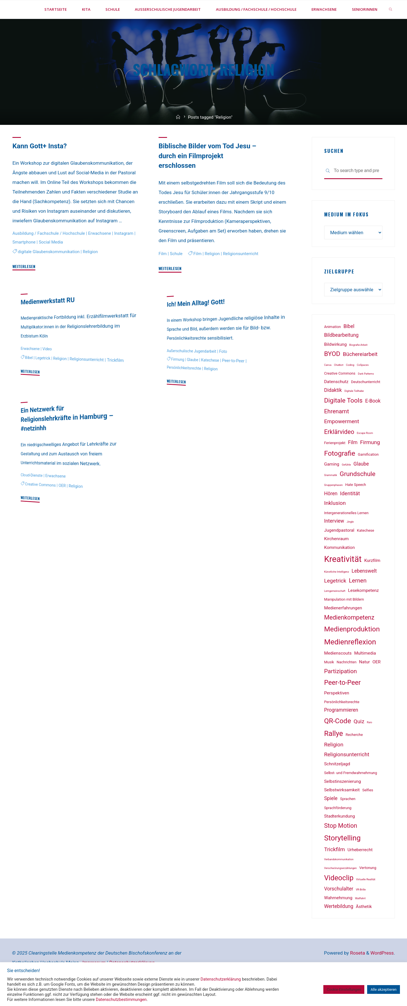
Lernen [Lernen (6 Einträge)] (358, 600)
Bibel (29, 376)
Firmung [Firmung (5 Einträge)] (370, 461)
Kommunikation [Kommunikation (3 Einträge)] (339, 567)
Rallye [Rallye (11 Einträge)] (333, 753)
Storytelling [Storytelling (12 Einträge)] (342, 857)
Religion (91, 269)
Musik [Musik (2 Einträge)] (329, 681)
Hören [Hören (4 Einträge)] (330, 513)
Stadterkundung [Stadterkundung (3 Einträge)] (339, 835)
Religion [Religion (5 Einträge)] (333, 764)
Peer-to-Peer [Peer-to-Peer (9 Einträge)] (342, 702)
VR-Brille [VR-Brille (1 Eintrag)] (361, 908)
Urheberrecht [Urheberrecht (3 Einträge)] (360, 869)
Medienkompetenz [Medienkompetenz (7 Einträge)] (349, 636)
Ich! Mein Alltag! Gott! (196, 321)
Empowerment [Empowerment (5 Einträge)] (341, 441)
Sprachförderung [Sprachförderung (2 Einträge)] (338, 827)
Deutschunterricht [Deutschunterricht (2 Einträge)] (365, 401)
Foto (224, 369)
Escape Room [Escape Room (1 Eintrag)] (365, 452)
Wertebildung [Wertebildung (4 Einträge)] (338, 925)
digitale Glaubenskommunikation (49, 269)
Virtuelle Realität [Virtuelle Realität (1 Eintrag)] (365, 898)
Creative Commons (41, 503)
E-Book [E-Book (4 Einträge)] (372, 420)
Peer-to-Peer (234, 379)
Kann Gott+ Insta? (40, 164)
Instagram (126, 251)
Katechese (211, 378)
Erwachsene (101, 251)
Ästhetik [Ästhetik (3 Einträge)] (364, 925)
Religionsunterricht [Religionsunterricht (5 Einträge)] (346, 773)
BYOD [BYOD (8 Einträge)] (332, 373)
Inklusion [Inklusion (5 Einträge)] (335, 522)
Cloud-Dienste (32, 493)
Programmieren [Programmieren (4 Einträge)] (341, 729)
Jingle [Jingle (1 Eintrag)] (350, 540)
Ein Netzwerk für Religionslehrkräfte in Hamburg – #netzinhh (65, 436)
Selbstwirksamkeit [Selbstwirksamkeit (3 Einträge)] (342, 809)
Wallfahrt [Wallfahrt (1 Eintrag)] (360, 917)
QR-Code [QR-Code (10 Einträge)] (337, 740)
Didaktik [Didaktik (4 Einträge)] (333, 409)
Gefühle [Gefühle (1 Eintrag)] (346, 483)
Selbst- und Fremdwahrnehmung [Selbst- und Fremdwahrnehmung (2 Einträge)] (350, 792)
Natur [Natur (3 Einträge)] (364, 681)
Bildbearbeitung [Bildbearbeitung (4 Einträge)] (341, 354)
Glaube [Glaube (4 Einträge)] (361, 483)
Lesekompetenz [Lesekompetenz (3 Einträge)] (363, 609)
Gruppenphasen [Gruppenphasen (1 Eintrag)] (333, 504)
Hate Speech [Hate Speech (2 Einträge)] (355, 504)
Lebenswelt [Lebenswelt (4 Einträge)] (364, 590)
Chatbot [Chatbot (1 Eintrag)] (338, 384)
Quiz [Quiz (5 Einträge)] (359, 740)
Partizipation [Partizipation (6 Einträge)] (340, 690)
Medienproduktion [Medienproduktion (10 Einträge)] (352, 648)
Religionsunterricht (242, 271)
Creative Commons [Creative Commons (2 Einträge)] (339, 392)
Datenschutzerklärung (221, 979)
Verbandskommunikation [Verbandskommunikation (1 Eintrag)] (339, 878)
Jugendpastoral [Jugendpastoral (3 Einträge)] (339, 549)
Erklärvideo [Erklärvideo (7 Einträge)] (339, 451)
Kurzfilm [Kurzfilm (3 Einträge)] (372, 579)
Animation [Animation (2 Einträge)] (332, 346)
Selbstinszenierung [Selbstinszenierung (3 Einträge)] (342, 800)
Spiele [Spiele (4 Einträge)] (330, 818)
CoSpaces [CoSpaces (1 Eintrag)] (363, 384)
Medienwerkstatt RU (48, 319)
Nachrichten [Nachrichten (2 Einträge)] (346, 681)
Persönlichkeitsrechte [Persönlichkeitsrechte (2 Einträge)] (342, 721)
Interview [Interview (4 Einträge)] (334, 540)
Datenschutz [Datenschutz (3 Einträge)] (336, 401)
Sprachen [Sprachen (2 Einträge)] (347, 818)
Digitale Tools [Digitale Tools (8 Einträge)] (343, 419)
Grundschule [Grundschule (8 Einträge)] (358, 493)
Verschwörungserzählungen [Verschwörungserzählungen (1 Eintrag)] (340, 887)
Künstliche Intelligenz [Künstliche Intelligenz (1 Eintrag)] (336, 590)
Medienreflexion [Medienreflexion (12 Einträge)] (350, 661)
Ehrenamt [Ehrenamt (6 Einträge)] (336, 430)
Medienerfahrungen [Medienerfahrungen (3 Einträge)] (343, 627)
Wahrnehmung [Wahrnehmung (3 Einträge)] (338, 917)
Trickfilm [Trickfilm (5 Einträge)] (334, 868)
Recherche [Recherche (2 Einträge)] (354, 754)
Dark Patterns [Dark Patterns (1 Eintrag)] (366, 392)
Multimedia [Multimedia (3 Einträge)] (365, 672)
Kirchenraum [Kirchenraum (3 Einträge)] (336, 558)
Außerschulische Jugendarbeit (192, 369)
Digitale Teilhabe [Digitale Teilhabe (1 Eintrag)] (354, 410)
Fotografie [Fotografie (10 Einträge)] (339, 472)
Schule (176, 271)
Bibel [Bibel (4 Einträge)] (348, 345)
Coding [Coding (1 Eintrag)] (350, 384)
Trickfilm (117, 379)
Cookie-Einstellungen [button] (344, 989)
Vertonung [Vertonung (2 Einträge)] (367, 887)
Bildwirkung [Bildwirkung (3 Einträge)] (335, 363)
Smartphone (26, 260)
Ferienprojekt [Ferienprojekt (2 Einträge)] (334, 462)
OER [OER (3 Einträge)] (377, 681)
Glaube (193, 378)
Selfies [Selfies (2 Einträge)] (367, 809)
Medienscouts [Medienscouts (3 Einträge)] (338, 672)
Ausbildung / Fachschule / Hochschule (49, 251)
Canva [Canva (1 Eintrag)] (328, 384)
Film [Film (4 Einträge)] (353, 461)
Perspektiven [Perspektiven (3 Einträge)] (336, 712)
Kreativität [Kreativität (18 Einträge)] (343, 578)
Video (48, 367)
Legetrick (43, 376)
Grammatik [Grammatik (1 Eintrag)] (330, 494)
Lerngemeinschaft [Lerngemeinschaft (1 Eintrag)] (334, 610)
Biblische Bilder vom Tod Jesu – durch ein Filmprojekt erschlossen (209, 174)
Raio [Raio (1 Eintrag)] (369, 741)
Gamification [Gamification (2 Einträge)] (368, 474)
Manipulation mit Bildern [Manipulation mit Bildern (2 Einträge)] (344, 618)
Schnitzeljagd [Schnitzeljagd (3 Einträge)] (337, 783)
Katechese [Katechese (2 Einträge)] (365, 549)
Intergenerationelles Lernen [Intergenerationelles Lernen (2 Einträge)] (346, 532)
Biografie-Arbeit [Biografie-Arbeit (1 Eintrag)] (358, 364)
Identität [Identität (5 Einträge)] (350, 512)
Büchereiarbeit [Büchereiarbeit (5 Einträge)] (360, 373)
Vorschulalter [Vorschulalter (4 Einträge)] (338, 908)
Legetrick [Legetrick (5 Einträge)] (335, 600)
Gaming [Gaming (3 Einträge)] (331, 483)
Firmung (178, 377)
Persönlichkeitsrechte (184, 386)
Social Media (54, 260)
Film (163, 271)
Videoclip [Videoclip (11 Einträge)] (339, 897)
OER (63, 504)
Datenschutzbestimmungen (121, 999)
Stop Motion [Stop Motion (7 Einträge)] (340, 844)
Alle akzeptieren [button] (384, 989)
